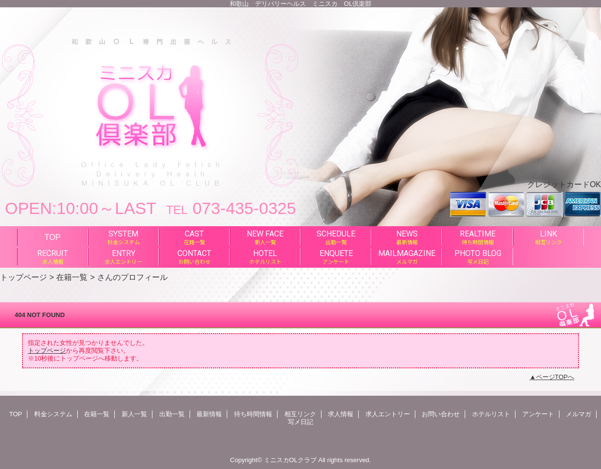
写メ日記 (300, 422)
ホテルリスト (491, 414)
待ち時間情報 (253, 414)
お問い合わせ (441, 414)
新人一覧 (134, 414)
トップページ (23, 277)
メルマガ (578, 414)
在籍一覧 (71, 277)
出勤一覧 (172, 414)
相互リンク (300, 414)
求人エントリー (387, 414)
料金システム (53, 414)
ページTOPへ (555, 377)
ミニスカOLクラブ (290, 460)
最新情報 (209, 414)
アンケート (538, 414)
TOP (52, 237)
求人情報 (340, 414)
